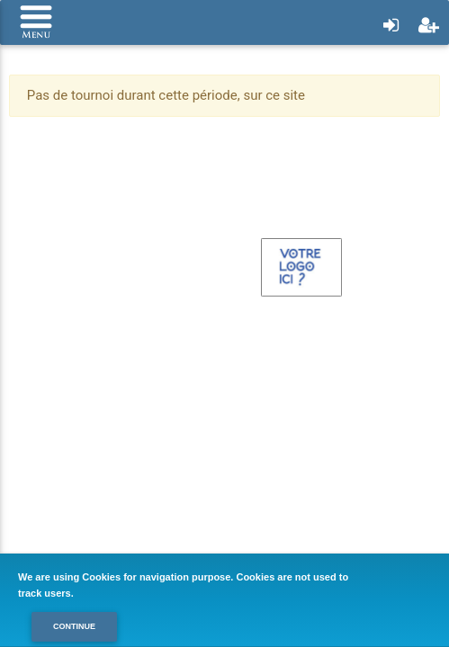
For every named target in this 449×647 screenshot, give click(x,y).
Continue (74, 626)
